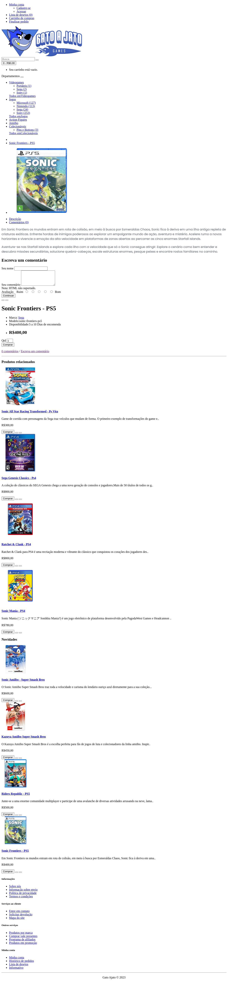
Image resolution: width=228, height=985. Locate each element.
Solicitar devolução (20, 917)
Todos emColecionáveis (23, 133)
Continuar (8, 298)
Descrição (15, 218)
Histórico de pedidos (21, 963)
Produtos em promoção (23, 945)
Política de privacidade (23, 895)
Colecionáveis (17, 126)
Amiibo (13, 123)
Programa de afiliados (22, 942)
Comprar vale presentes (23, 938)
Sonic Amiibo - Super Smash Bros (23, 682)
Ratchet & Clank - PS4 (16, 547)
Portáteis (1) (24, 85)
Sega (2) (22, 89)
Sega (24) (22, 109)
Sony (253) (23, 112)
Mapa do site (17, 920)
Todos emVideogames (22, 96)
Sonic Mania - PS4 (13, 613)
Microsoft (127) (26, 102)
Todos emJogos (18, 116)
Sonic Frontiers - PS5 (22, 143)
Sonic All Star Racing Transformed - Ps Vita (30, 414)
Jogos (12, 99)
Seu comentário (11, 287)
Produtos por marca (21, 935)
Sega (21, 320)
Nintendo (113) (26, 106)
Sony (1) (22, 92)
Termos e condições (21, 899)
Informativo (16, 970)
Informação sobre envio (23, 892)
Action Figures (18, 119)
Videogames (16, 82)
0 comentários (10, 354)
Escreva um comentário (35, 354)
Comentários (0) (19, 222)
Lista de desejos (18, 967)
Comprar (8, 347)
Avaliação (8, 294)
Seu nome (8, 268)
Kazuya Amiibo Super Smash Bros (24, 739)
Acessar (21, 11)
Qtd (4, 343)
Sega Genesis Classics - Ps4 (19, 480)
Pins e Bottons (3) (27, 129)
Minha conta (16, 960)
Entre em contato (19, 913)
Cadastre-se (24, 8)
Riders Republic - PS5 (16, 796)
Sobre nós (15, 889)
